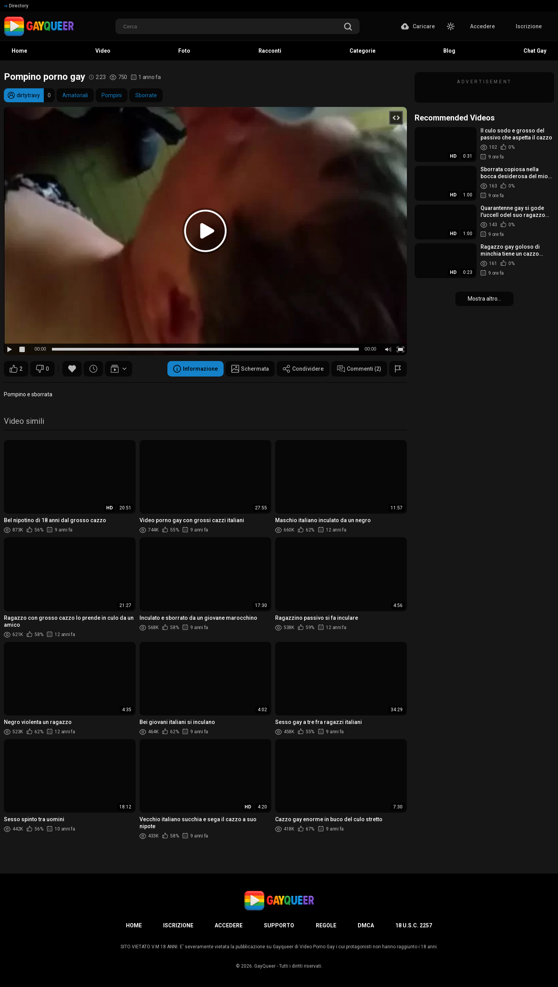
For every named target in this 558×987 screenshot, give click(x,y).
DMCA (366, 925)
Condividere (303, 369)
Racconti (269, 51)
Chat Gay (535, 51)
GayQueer (265, 966)
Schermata (250, 369)
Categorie (362, 51)
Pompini (112, 95)
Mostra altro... (484, 299)
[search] (348, 27)
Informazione (195, 369)
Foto (184, 51)
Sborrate (146, 95)
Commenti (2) (359, 369)
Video (102, 51)
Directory (16, 6)
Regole (326, 925)
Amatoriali (75, 95)
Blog (449, 51)
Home (19, 51)
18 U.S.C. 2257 (413, 925)
